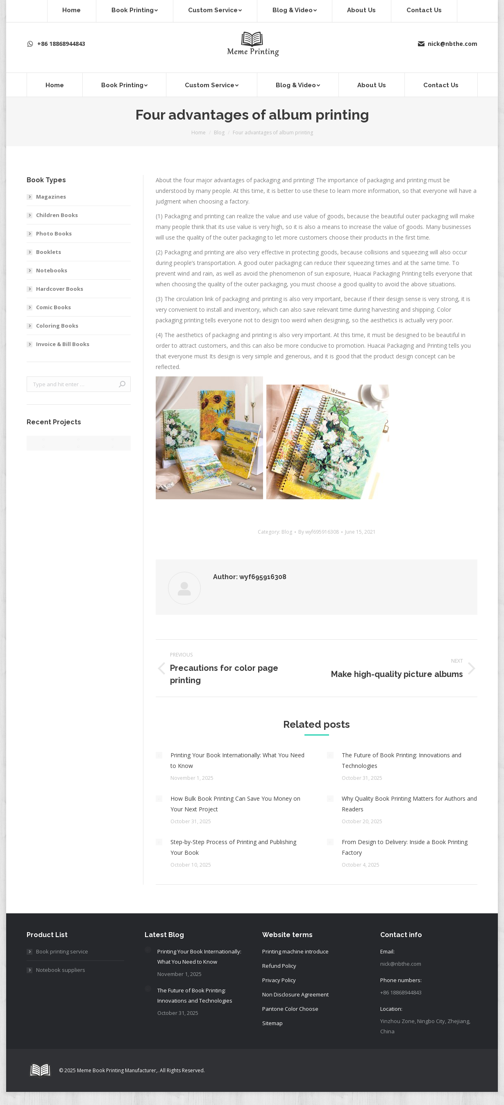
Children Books (57, 215)
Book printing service (62, 951)
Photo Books (54, 233)
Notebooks (51, 270)
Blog (287, 531)
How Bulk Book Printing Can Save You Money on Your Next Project (235, 804)
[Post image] (159, 755)
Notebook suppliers (60, 970)
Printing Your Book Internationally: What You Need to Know (237, 760)
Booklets (48, 252)
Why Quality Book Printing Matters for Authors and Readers (409, 804)
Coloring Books (57, 325)
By (318, 531)
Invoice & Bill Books (62, 344)
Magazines (51, 196)
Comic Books (53, 307)
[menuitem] (54, 85)
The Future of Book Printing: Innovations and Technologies (401, 760)
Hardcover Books (59, 288)
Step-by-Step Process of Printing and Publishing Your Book (233, 847)
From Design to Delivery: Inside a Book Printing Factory (405, 847)
